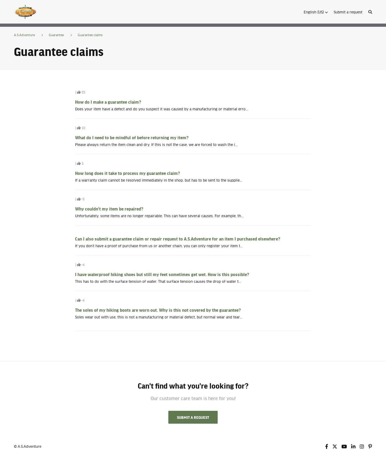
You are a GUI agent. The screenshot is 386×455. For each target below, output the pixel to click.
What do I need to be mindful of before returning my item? (131, 137)
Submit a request (348, 12)
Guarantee (56, 35)
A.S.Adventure (24, 35)
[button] (316, 12)
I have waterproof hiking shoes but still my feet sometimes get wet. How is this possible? (162, 274)
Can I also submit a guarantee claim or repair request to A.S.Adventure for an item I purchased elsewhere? (177, 238)
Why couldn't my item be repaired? (109, 208)
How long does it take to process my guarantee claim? (127, 173)
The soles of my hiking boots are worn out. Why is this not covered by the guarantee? (158, 309)
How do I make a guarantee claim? (108, 101)
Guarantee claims (90, 35)
